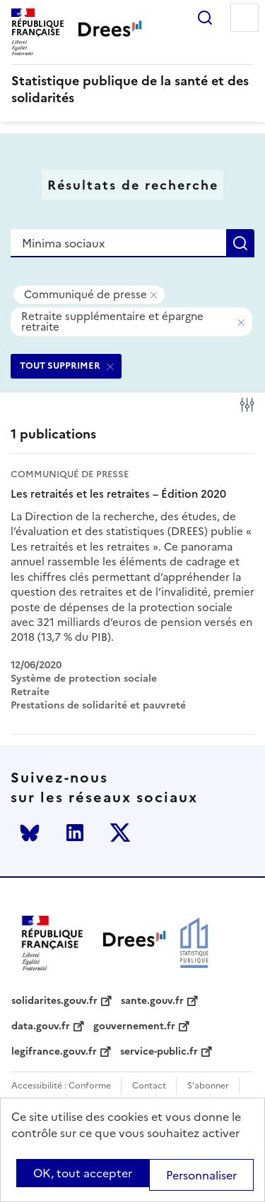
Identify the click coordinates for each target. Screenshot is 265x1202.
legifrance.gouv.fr (54, 1052)
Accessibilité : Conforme (61, 1086)
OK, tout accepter (82, 1173)
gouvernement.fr (134, 1026)
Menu (244, 18)
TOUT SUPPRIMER (60, 365)
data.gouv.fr (40, 1026)
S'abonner (208, 1086)
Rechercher (205, 18)
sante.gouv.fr (152, 1001)
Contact (149, 1086)
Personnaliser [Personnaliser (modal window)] (201, 1175)
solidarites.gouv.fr (54, 1001)
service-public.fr (159, 1052)
